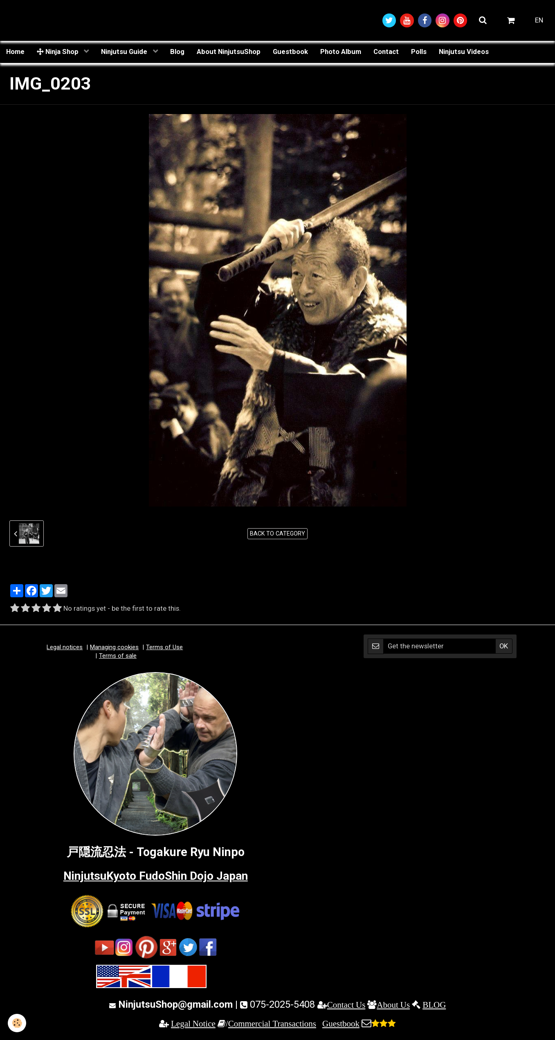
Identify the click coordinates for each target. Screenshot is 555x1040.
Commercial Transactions (272, 1024)
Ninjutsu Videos (464, 52)
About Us (393, 1005)
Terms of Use (164, 647)
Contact (386, 52)
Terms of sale (118, 656)
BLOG (434, 1005)
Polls (419, 52)
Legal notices (65, 647)
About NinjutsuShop (229, 52)
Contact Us (346, 1005)
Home (15, 52)
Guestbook (290, 52)
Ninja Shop (58, 52)
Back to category (277, 534)
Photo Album (340, 52)
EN (539, 20)
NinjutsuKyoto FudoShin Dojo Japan (155, 876)
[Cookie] (17, 1023)
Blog (177, 52)
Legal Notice (193, 1024)
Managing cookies (114, 647)
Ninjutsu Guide (125, 52)
